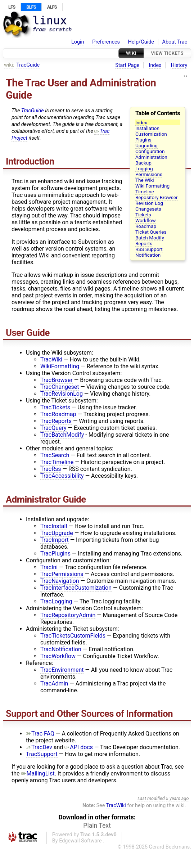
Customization (151, 134)
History (179, 65)
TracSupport (42, 754)
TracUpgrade (56, 533)
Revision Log (149, 203)
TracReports (56, 421)
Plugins (143, 140)
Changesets (148, 209)
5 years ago (177, 798)
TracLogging (56, 601)
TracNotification (60, 649)
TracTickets (55, 407)
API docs (78, 747)
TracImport (54, 539)
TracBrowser (56, 380)
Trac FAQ (40, 733)
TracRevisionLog (61, 393)
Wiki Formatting (152, 186)
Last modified (151, 798)
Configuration (150, 151)
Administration (151, 157)
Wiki (131, 53)
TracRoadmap (58, 414)
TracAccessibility (62, 475)
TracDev (39, 747)
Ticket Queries (151, 232)
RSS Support (149, 249)
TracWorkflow (58, 656)
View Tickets (167, 53)
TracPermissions (62, 574)
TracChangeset (59, 386)
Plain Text (96, 825)
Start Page (127, 65)
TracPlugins (55, 553)
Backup (143, 163)
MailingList (38, 773)
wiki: (9, 65)
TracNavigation (59, 580)
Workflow (145, 220)
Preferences (106, 42)
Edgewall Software (80, 841)
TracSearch (54, 455)
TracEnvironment (62, 669)
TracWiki (51, 359)
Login (77, 42)
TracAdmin (54, 683)
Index (155, 65)
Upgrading (146, 145)
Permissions (148, 174)
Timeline (144, 191)
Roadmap (145, 226)
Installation (147, 128)
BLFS (31, 7)
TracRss (50, 469)
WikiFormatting (59, 366)
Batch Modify (149, 237)
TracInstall (53, 526)
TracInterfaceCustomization (76, 587)
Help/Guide (141, 42)
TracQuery (53, 427)
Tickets (143, 214)
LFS (11, 7)
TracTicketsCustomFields (72, 635)
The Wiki (144, 180)
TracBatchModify (62, 434)
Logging (144, 168)
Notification (148, 255)
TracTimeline (56, 462)
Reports (143, 243)
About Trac (175, 42)
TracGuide (28, 65)
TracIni (49, 567)
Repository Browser (156, 197)
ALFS (52, 7)
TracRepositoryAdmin (67, 615)
